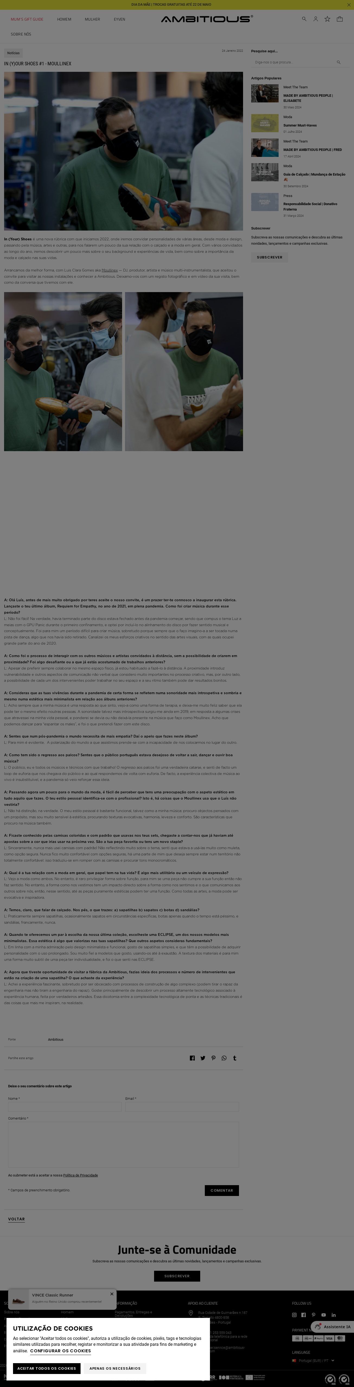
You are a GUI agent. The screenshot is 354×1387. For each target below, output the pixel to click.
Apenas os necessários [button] (115, 1368)
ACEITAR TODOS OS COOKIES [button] (46, 1368)
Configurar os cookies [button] (60, 1351)
